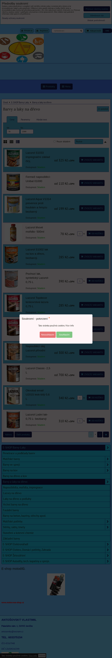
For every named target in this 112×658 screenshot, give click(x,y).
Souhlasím (64, 334)
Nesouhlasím (47, 334)
